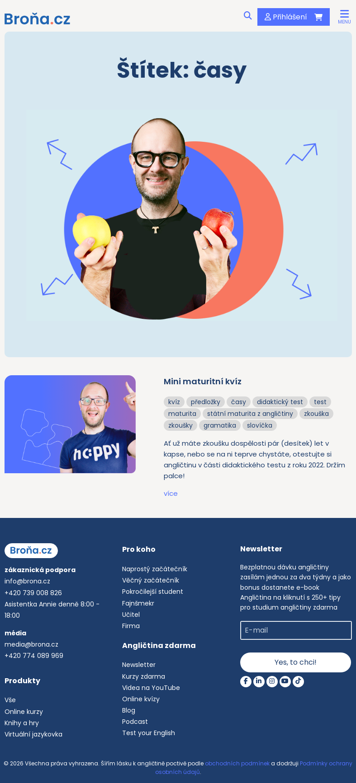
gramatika (220, 425)
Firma (131, 625)
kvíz (174, 401)
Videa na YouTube (151, 687)
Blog (128, 710)
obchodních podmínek (237, 763)
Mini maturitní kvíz (203, 381)
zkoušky (180, 425)
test (320, 401)
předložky (205, 401)
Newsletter (139, 664)
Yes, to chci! (296, 662)
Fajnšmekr (138, 603)
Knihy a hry (22, 722)
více (171, 493)
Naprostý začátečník (154, 568)
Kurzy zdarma (143, 676)
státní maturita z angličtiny (250, 413)
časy (238, 401)
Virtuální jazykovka (33, 734)
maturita (182, 413)
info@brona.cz (27, 581)
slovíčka (259, 425)
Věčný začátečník (150, 580)
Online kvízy (141, 699)
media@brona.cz (31, 644)
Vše (10, 699)
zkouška (316, 413)
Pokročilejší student (152, 591)
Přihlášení (286, 17)
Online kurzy (24, 711)
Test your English (148, 732)
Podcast (135, 721)
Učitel (131, 614)
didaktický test (280, 401)
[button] (344, 16)
